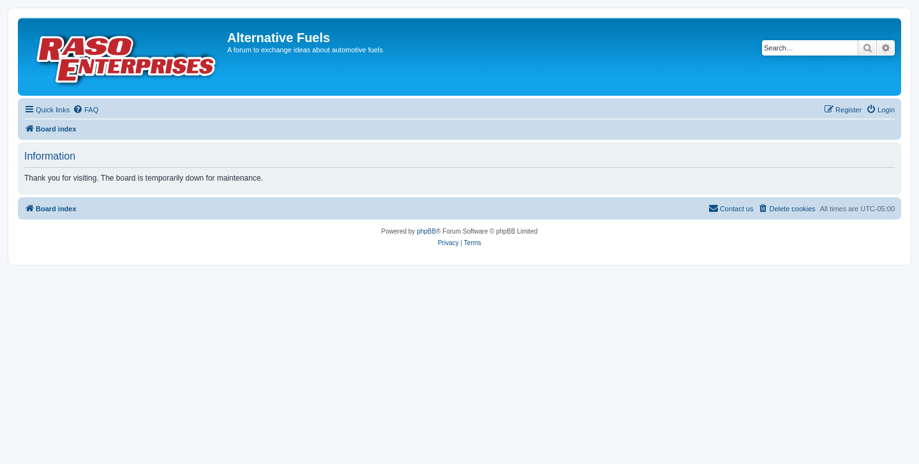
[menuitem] (85, 109)
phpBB (426, 231)
